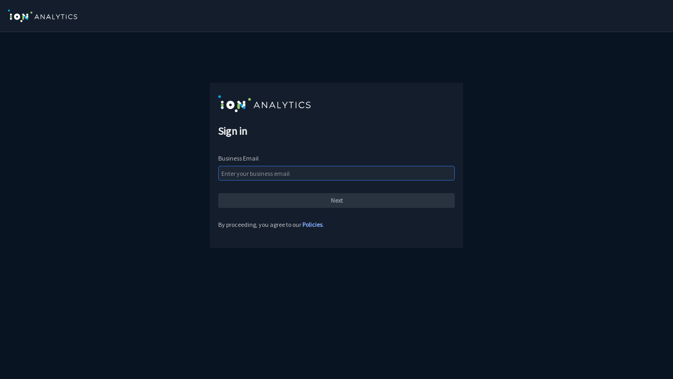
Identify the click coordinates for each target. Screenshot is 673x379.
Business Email (238, 158)
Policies (312, 224)
